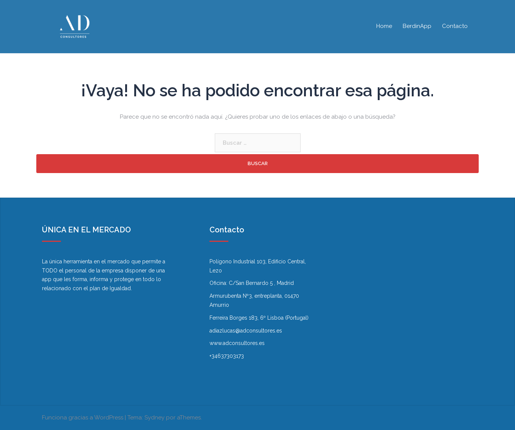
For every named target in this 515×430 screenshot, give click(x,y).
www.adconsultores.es (237, 343)
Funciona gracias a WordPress (82, 417)
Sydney (154, 417)
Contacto (455, 26)
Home (384, 26)
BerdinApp (417, 26)
